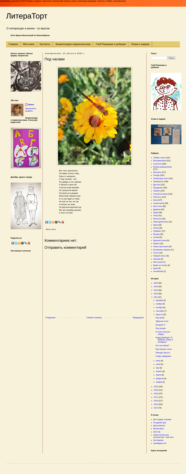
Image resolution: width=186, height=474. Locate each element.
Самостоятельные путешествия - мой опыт (163, 436)
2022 (156, 294)
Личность (157, 197)
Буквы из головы (160, 265)
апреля (159, 371)
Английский (158, 271)
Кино (155, 200)
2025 (156, 283)
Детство (156, 185)
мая (158, 368)
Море (155, 225)
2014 (156, 408)
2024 (156, 286)
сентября (160, 311)
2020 (156, 387)
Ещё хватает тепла (164, 349)
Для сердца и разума (162, 419)
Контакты (45, 44)
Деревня (157, 209)
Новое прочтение (160, 247)
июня (158, 364)
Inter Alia (156, 432)
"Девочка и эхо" (162, 321)
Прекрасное (158, 181)
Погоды (156, 175)
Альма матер (158, 203)
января (159, 382)
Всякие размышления (162, 167)
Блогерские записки (161, 250)
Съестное (157, 164)
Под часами (161, 328)
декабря (159, 300)
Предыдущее (138, 318)
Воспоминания (159, 161)
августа (159, 314)
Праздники (157, 188)
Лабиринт (157, 231)
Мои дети (157, 172)
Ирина (31, 105)
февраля (160, 378)
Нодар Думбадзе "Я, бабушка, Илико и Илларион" (164, 340)
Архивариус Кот (160, 443)
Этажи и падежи (140, 44)
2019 (156, 390)
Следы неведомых (163, 356)
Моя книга (28, 44)
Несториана (158, 440)
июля (158, 361)
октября (159, 307)
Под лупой (160, 318)
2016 (156, 401)
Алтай (155, 237)
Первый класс (159, 256)
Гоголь (156, 253)
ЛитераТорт (26, 16)
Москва (156, 234)
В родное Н (160, 325)
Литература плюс (160, 178)
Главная (13, 44)
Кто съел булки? (162, 345)
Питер (155, 228)
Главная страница (94, 318)
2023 (156, 290)
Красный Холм (159, 240)
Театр (155, 216)
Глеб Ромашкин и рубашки (111, 44)
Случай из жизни (160, 194)
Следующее (50, 318)
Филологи (157, 219)
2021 (156, 297)
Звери (155, 212)
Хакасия (156, 259)
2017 (156, 397)
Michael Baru (158, 429)
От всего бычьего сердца (163, 333)
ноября (159, 304)
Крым (155, 268)
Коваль (156, 243)
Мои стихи (157, 206)
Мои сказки (158, 262)
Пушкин (156, 191)
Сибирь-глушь (159, 158)
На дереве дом (159, 423)
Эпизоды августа (163, 353)
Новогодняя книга (160, 222)
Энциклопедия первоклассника (73, 44)
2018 (156, 394)
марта (159, 375)
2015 (156, 404)
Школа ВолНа (159, 426)
